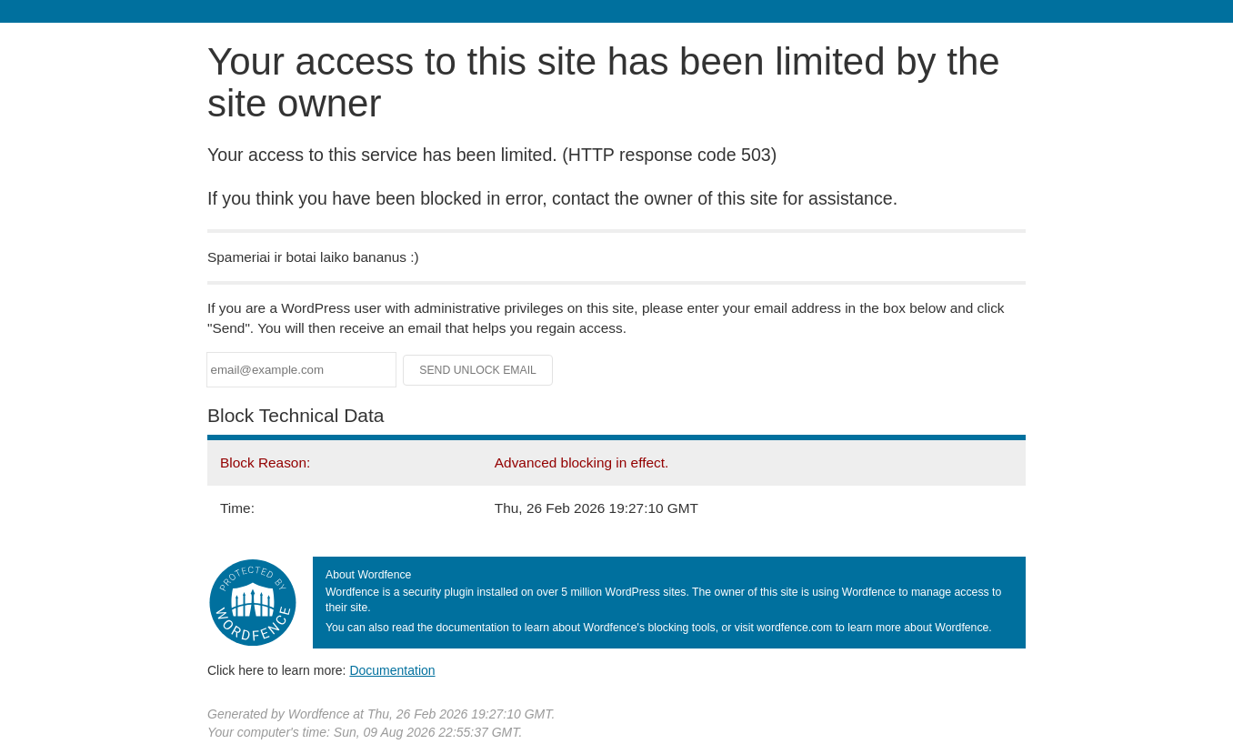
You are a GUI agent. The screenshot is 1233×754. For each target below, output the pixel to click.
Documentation (392, 670)
